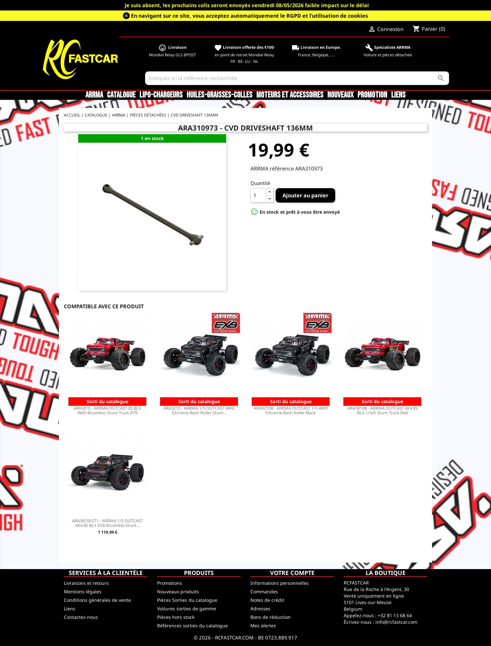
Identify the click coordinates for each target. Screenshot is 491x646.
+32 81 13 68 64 (395, 615)
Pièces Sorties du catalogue (187, 600)
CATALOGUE (121, 95)
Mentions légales (82, 591)
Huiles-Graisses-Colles (219, 95)
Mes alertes (263, 625)
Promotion (372, 95)
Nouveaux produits (178, 591)
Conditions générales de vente (97, 600)
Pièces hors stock (175, 617)
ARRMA (94, 95)
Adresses (260, 608)
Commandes (264, 591)
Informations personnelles (279, 583)
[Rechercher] (297, 78)
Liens (398, 95)
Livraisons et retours (86, 583)
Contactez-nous (81, 617)
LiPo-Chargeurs (161, 95)
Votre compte (292, 573)
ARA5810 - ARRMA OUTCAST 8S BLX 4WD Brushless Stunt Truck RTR (107, 410)
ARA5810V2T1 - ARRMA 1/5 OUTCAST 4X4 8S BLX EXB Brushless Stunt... (107, 523)
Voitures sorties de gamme (186, 608)
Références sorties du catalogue (192, 625)
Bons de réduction (270, 617)
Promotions (169, 583)
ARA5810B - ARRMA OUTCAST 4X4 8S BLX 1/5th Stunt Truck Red (382, 410)
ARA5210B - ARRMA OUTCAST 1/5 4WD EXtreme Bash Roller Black (291, 410)
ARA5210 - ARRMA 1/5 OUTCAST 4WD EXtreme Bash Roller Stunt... (199, 410)
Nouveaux (340, 95)
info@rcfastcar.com (396, 622)
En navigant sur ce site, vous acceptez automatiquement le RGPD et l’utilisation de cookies (249, 15)
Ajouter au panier (305, 195)
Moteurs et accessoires (289, 95)
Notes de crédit (267, 600)
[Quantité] (258, 195)
